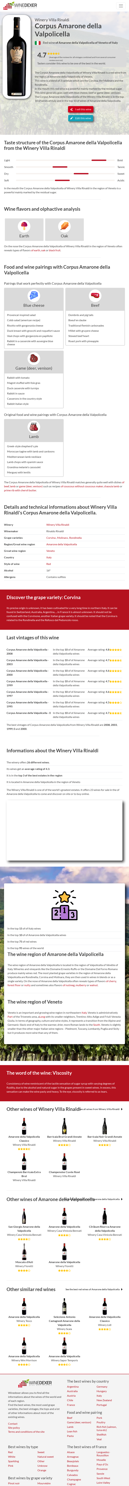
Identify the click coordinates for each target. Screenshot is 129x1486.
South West (103, 1478)
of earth (35, 250)
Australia (72, 1391)
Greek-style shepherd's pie (22, 446)
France (71, 1404)
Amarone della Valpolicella (61, 544)
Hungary (102, 1391)
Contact (12, 1423)
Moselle (101, 1459)
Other (41, 1461)
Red (48, 563)
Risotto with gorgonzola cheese (25, 325)
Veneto (50, 550)
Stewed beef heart (78, 335)
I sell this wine (80, 109)
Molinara (62, 537)
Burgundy (72, 1470)
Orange (41, 1470)
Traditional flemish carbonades (86, 325)
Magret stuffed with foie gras (23, 382)
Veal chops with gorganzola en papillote (30, 335)
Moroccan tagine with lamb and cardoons (31, 451)
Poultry (101, 1422)
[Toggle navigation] (121, 6)
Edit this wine (80, 118)
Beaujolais (73, 1461)
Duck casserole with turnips (23, 388)
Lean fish (72, 1431)
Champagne (74, 1479)
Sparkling (13, 1461)
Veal (99, 1439)
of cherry (111, 981)
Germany (102, 1386)
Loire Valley (103, 1482)
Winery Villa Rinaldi (52, 19)
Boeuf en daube (77, 320)
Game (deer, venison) (33, 368)
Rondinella (75, 537)
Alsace (71, 1452)
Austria (71, 1395)
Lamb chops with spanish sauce (25, 461)
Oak (64, 235)
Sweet (41, 1452)
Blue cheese (34, 305)
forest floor (14, 985)
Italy (49, 557)
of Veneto (102, 42)
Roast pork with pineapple (83, 341)
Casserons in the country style (24, 398)
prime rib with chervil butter (20, 490)
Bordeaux (72, 1465)
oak (43, 250)
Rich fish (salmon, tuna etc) (107, 1428)
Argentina (73, 1386)
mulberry (81, 985)
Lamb (34, 436)
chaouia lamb (111, 486)
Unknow (42, 1465)
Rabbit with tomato (18, 377)
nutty (27, 985)
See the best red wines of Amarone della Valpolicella (94, 1289)
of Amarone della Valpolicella (75, 42)
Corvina (51, 537)
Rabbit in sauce (16, 393)
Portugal (102, 1404)
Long (42, 1016)
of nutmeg (69, 985)
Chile (70, 1400)
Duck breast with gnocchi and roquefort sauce (33, 330)
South (96, 1024)
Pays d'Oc (102, 1464)
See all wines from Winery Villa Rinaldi (100, 1109)
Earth (24, 235)
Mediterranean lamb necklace (24, 456)
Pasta (70, 1435)
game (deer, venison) (31, 486)
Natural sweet (45, 1456)
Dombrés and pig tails (80, 314)
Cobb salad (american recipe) (23, 320)
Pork (99, 1417)
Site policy (14, 1427)
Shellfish (101, 1434)
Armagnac (73, 1456)
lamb (13, 486)
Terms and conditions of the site (26, 1431)
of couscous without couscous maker (82, 486)
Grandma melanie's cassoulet (24, 467)
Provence (102, 1468)
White (11, 1456)
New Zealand (104, 1400)
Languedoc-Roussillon (103, 1453)
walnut (94, 985)
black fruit (54, 250)
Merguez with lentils (19, 472)
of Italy (113, 42)
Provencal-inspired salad (21, 314)
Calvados (72, 1474)
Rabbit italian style (18, 403)
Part (10, 1016)
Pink (10, 1465)
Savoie (100, 1473)
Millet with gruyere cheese (83, 330)
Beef (95, 305)
